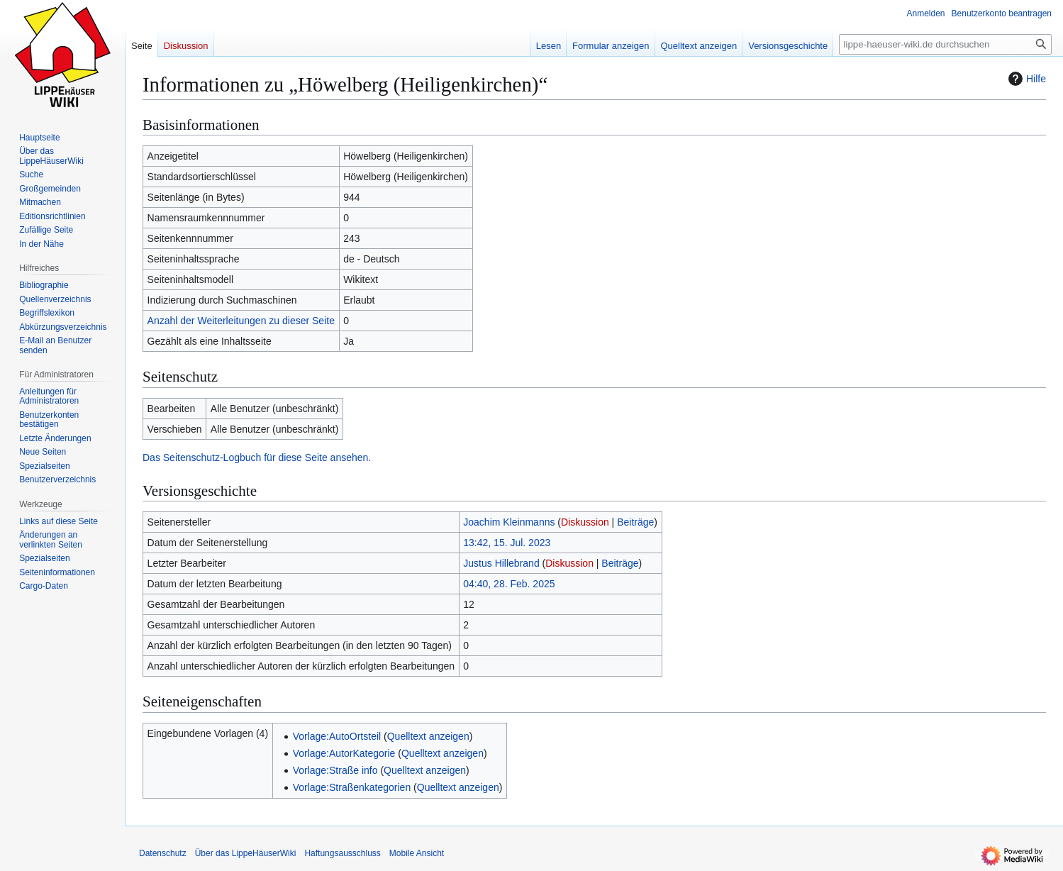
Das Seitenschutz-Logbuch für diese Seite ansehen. (257, 457)
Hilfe (1025, 79)
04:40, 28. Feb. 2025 (509, 583)
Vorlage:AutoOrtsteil (337, 736)
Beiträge (635, 522)
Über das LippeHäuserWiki (245, 853)
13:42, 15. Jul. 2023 (506, 542)
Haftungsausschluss (342, 853)
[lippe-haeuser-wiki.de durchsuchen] (945, 44)
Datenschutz (163, 853)
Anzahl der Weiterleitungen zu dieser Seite (241, 320)
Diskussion (585, 522)
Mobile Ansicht (416, 853)
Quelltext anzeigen (428, 736)
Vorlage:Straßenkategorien (352, 787)
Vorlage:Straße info (335, 770)
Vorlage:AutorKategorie (344, 753)
